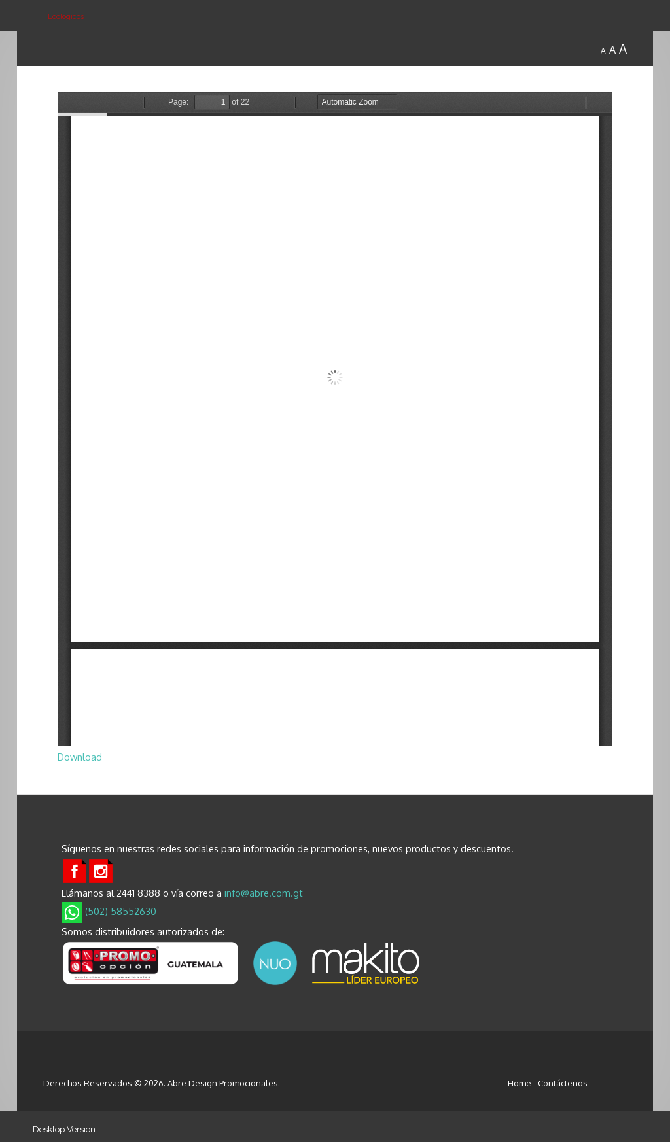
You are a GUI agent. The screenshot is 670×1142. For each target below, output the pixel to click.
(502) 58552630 (109, 911)
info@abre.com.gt (263, 893)
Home (519, 1083)
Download (80, 757)
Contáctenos (563, 1083)
